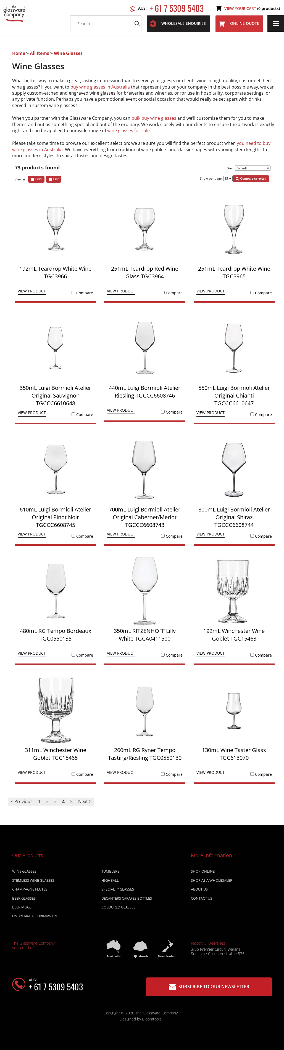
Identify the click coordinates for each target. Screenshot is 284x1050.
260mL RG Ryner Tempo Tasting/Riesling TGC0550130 (145, 753)
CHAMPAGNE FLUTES (29, 890)
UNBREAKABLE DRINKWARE (35, 917)
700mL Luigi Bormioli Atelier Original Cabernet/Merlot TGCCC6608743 (144, 517)
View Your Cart (252, 8)
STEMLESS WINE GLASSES (33, 881)
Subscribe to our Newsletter (209, 987)
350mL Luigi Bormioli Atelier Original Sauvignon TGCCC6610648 (55, 395)
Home (19, 53)
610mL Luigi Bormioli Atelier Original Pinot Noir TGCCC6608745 (55, 517)
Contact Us (201, 899)
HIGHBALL (110, 881)
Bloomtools (152, 1020)
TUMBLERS (110, 872)
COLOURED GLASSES (118, 908)
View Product (32, 291)
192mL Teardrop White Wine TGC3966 (55, 272)
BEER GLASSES (24, 899)
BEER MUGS (21, 908)
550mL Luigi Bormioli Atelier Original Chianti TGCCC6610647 (234, 395)
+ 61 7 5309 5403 (171, 8)
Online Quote (238, 23)
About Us (199, 890)
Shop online (203, 872)
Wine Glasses (68, 53)
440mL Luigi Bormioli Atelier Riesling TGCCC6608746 (144, 391)
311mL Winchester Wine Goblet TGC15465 (55, 753)
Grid (36, 179)
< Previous (22, 801)
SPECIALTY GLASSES (117, 890)
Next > (84, 801)
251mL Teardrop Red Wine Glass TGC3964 (144, 272)
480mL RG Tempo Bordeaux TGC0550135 (55, 634)
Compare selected (250, 179)
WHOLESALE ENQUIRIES (178, 23)
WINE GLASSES (24, 872)
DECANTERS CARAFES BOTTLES (126, 899)
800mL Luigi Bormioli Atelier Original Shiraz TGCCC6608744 (234, 517)
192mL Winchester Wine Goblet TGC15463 (234, 634)
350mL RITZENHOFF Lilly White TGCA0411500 (145, 634)
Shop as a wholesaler (211, 881)
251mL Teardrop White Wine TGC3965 (234, 272)
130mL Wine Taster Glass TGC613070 (234, 753)
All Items (40, 53)
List (54, 179)
